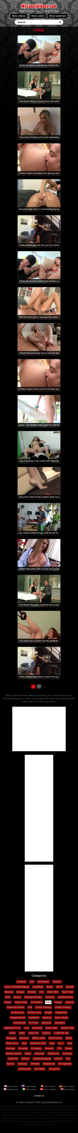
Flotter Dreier (21, 1002)
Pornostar (23, 1048)
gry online (51, 1109)
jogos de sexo (26, 1118)
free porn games (6, 1106)
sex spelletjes (13, 1121)
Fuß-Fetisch (36, 1002)
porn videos (11, 1086)
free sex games (17, 1106)
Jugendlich (60, 1023)
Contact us (39, 1096)
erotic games (52, 1124)
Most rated (37, 15)
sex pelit (41, 1121)
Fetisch (7, 1002)
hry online (58, 1109)
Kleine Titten (52, 1028)
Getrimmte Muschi (15, 1007)
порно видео (29, 1086)
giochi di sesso (43, 1118)
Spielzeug (22, 1063)
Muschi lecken (55, 1038)
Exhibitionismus (65, 997)
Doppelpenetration (33, 997)
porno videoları (48, 1089)
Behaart (70, 987)
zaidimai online (35, 1112)
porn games (44, 1124)
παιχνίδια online (53, 1112)
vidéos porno (11, 1089)
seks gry (20, 1121)
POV (59, 1048)
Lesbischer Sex (61, 1033)
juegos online (59, 1106)
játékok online (73, 1109)
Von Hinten (39, 1069)
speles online (26, 1112)
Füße (48, 1002)
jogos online (51, 1106)
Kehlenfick (37, 1028)
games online (26, 1106)
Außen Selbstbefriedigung (16, 987)
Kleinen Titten (67, 1028)
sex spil (62, 1118)
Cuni (41, 992)
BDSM (59, 987)
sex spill (51, 1118)
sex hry (6, 1121)
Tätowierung (49, 1063)
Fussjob (58, 1002)
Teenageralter (64, 1063)
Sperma (10, 1063)
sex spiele (7, 1118)
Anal (32, 981)
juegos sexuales (16, 1118)
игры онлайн (42, 1106)
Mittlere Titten (38, 1038)
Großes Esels (17, 1012)
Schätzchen (53, 1053)
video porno (29, 1089)
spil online (29, 1109)
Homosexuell (19, 1023)
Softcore (58, 1058)
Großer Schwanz (43, 1007)
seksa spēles (56, 1121)
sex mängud (48, 1121)
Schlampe (67, 1053)
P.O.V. (61, 1043)
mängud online (17, 1112)
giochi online (7, 1109)
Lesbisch (46, 1033)
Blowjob (20, 992)
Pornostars (36, 1048)
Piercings (10, 1048)
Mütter (69, 1038)
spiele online (68, 1106)
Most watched (58, 15)
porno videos (66, 1086)
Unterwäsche (24, 1069)
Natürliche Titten (38, 1043)
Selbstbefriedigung (42, 1058)
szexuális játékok (26, 1124)
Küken (12, 1033)
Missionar (24, 1038)
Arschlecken (43, 981)
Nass (24, 1043)
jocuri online (65, 1109)
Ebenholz (50, 997)
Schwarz (25, 1058)
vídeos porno (48, 1086)
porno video (67, 1089)
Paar (69, 1043)
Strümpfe (35, 1063)
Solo (68, 1058)
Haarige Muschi (17, 1017)
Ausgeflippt (38, 987)
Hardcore (47, 1017)
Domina (17, 997)
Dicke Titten (53, 992)
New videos (19, 15)
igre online (61, 1112)
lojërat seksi (36, 1124)
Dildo (7, 997)
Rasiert (68, 1048)
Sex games (54, 1069)
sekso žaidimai (65, 1121)
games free (34, 1106)
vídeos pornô (19, 1115)
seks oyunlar (69, 1118)
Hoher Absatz (61, 1017)
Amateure (21, 981)
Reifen (28, 1053)
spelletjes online (7, 1112)
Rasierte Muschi (13, 1053)
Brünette (32, 992)
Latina (22, 1033)
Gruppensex (61, 1012)
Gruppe (48, 1012)
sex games (69, 1115)
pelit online (36, 1109)
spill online (15, 1109)
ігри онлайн (44, 1109)
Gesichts (69, 1002)
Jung (26, 1028)
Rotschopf (39, 1053)
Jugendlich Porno (12, 1028)
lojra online (44, 1112)
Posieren (49, 1048)
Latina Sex (33, 1033)
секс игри (74, 1121)
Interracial (46, 1023)
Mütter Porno (12, 1043)
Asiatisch (57, 981)
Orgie (51, 1043)
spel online (22, 1109)
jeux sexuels (35, 1118)
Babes (50, 987)
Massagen (11, 1038)
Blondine (9, 992)
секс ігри (35, 1121)
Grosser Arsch (34, 1012)
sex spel (57, 1118)
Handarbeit (34, 1017)
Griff (30, 1007)
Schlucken (13, 1058)
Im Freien (33, 1023)
